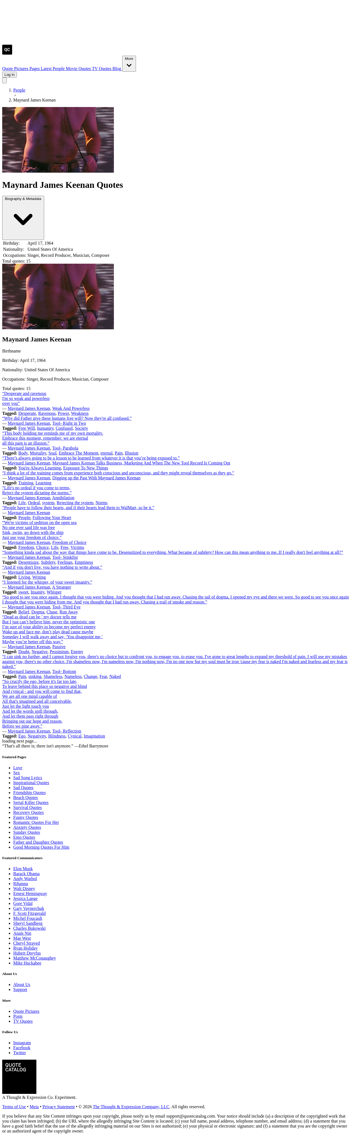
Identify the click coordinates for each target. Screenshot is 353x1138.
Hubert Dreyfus (27, 953)
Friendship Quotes (29, 792)
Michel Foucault (27, 918)
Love (17, 767)
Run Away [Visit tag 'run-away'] (69, 612)
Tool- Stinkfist (65, 557)
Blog (117, 68)
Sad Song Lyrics (27, 777)
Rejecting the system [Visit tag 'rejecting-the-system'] (75, 502)
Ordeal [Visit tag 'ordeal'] (34, 502)
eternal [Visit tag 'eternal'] (107, 453)
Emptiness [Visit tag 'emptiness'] (84, 562)
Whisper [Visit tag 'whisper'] (54, 592)
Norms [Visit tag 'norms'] (101, 502)
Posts (18, 1016)
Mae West (22, 938)
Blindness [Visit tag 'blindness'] (57, 736)
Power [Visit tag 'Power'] (63, 413)
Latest (47, 68)
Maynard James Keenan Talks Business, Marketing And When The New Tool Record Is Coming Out (141, 463)
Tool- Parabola (65, 448)
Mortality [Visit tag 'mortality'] (38, 453)
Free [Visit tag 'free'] (64, 547)
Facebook (21, 1047)
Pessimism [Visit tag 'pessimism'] (59, 651)
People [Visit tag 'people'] (24, 517)
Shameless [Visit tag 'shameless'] (53, 676)
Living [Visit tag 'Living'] (24, 577)
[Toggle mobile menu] (4, 80)
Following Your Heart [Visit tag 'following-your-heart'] (52, 517)
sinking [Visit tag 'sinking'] (34, 676)
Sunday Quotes (26, 832)
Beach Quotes (25, 797)
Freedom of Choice (69, 542)
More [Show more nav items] (129, 63)
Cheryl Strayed (26, 943)
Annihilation (63, 497)
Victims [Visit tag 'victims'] (77, 547)
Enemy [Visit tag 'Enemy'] (77, 651)
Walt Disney (24, 888)
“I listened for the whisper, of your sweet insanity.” (47, 582)
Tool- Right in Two (69, 423)
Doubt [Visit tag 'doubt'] (24, 651)
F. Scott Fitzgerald (29, 913)
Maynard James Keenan (29, 408)
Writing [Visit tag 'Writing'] (39, 577)
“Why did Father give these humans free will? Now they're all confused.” (67, 418)
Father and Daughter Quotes (38, 842)
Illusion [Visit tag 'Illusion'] (131, 453)
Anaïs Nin (22, 933)
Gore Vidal (23, 903)
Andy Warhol (25, 878)
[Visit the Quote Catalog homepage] (7, 53)
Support (20, 989)
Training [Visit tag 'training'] (25, 482)
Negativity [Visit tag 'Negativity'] (37, 736)
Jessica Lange (25, 898)
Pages (35, 68)
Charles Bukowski (29, 928)
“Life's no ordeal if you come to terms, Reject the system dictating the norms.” (37, 490)
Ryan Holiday (25, 948)
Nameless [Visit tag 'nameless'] (73, 676)
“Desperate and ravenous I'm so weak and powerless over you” (26, 398)
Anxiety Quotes (27, 827)
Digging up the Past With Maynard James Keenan (96, 477)
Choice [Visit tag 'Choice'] (42, 547)
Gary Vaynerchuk (28, 908)
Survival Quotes (27, 807)
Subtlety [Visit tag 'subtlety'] (48, 562)
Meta (34, 1106)
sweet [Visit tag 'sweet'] (23, 592)
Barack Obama (26, 873)
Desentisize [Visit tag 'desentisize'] (28, 562)
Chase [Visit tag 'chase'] (52, 612)
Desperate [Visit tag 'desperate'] (27, 413)
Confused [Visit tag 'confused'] (64, 428)
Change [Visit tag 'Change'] (90, 676)
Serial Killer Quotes (31, 802)
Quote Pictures (16, 68)
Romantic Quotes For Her (36, 822)
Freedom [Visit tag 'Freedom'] (26, 547)
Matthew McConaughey (34, 958)
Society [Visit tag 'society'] (81, 428)
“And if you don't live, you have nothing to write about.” (52, 567)
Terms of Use (14, 1106)
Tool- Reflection (66, 731)
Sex (16, 772)
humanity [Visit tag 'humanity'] (45, 428)
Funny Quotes (25, 817)
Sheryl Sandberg (27, 923)
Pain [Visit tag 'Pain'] (118, 453)
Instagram (22, 1042)
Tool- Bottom (64, 671)
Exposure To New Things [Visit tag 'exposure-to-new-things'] (85, 468)
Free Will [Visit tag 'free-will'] (26, 428)
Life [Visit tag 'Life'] (22, 502)
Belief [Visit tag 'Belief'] (23, 612)
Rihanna (20, 883)
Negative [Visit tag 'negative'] (40, 651)
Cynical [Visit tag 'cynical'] (75, 736)
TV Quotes (102, 68)
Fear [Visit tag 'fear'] (103, 676)
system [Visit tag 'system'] (48, 502)
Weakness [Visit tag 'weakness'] (80, 413)
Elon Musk (23, 868)
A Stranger (61, 587)
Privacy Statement (58, 1106)
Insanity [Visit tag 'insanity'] (38, 592)
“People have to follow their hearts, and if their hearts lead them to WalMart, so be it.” (78, 507)
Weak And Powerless (71, 408)
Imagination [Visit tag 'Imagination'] (94, 736)
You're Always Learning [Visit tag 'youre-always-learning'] (39, 468)
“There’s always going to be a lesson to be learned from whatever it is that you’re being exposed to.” (91, 458)
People (59, 68)
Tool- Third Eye (66, 607)
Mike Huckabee (27, 963)
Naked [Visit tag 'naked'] (115, 676)
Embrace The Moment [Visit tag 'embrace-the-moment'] (78, 453)
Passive (59, 646)
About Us (21, 984)
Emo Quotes (24, 837)
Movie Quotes (79, 68)
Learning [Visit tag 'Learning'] (44, 482)
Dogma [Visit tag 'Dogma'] (37, 612)
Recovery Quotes (28, 812)
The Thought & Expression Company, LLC (131, 1106)
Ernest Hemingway (30, 893)
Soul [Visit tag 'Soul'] (53, 453)
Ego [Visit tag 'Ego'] (22, 736)
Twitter (19, 1052)
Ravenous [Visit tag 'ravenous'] (47, 413)
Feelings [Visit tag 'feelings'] (65, 562)
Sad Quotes (23, 787)
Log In (9, 75)
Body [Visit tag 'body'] (23, 453)
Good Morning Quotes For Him (41, 847)
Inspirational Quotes (31, 782)
